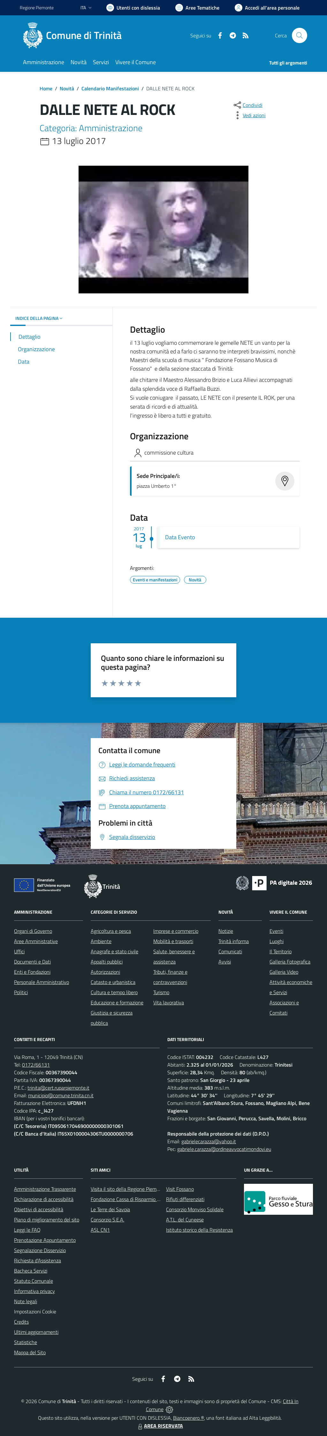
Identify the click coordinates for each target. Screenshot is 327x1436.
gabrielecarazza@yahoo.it (208, 1141)
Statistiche (25, 1342)
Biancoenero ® (188, 1418)
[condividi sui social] (247, 105)
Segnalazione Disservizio (40, 1250)
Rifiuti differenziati (185, 1199)
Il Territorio (281, 951)
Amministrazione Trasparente (45, 1189)
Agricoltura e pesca (111, 931)
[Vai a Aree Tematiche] (197, 7)
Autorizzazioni (105, 972)
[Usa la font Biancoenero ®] (133, 7)
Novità (67, 88)
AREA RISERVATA (159, 1426)
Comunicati (230, 951)
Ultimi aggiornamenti (36, 1332)
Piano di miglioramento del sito (46, 1219)
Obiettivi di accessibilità (38, 1209)
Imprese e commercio (175, 931)
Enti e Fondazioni (32, 972)
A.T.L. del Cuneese (185, 1219)
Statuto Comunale (33, 1281)
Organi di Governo (33, 931)
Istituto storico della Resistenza (199, 1230)
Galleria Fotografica (290, 961)
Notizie (225, 931)
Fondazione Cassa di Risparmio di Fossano (135, 1199)
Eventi (276, 931)
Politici (21, 992)
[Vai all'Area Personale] (267, 7)
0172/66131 (36, 1065)
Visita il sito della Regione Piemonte (128, 1189)
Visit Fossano (180, 1189)
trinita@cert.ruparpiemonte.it (58, 1088)
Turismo (161, 992)
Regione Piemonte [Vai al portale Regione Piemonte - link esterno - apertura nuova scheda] (37, 7)
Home (46, 88)
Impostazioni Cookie (35, 1311)
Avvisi (224, 961)
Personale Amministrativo (41, 982)
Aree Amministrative (36, 941)
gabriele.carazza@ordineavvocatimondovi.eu (224, 1149)
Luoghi (277, 941)
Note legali (25, 1301)
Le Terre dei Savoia (110, 1209)
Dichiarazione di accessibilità (43, 1199)
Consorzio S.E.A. (107, 1219)
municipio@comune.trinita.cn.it (61, 1095)
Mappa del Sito (30, 1352)
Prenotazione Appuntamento (45, 1240)
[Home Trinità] (74, 35)
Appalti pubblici (107, 961)
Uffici (19, 951)
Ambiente (101, 941)
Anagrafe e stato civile (114, 951)
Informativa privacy (34, 1291)
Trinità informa (233, 941)
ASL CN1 (100, 1230)
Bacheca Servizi (30, 1270)
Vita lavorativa (168, 1002)
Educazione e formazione (117, 1002)
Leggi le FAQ (27, 1230)
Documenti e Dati (32, 961)
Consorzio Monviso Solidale (195, 1209)
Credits (21, 1322)
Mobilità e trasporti (173, 941)
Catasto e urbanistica (113, 982)
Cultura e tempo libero (114, 992)
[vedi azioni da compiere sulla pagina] (249, 115)
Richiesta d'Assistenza (37, 1260)
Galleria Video (284, 972)
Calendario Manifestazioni (110, 88)
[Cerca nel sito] (299, 35)
